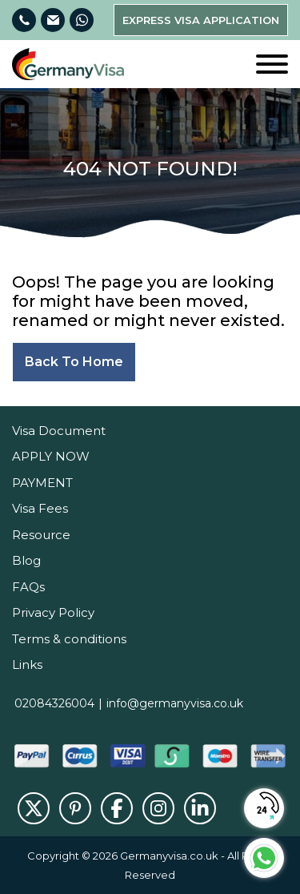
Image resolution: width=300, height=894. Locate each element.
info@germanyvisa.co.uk (174, 703)
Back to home (74, 361)
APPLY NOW (51, 456)
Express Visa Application (200, 20)
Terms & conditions (69, 638)
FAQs (28, 586)
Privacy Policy (53, 612)
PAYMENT (42, 482)
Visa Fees (40, 508)
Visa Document (59, 430)
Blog (26, 560)
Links (27, 664)
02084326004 (54, 703)
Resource (41, 534)
